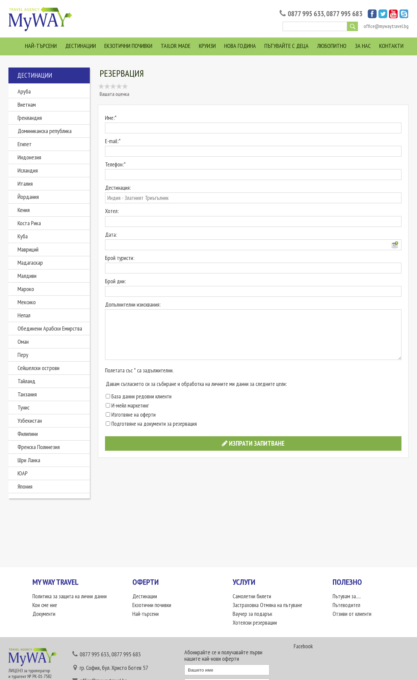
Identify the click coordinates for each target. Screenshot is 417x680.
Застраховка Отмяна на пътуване (267, 605)
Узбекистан (30, 420)
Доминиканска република (45, 131)
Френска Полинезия (39, 447)
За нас (363, 46)
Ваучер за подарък (252, 614)
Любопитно (331, 46)
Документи (43, 614)
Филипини (28, 434)
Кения (24, 210)
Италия (25, 183)
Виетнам (27, 104)
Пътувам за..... (347, 596)
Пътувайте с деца (286, 46)
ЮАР (23, 473)
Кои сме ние (44, 605)
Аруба (24, 91)
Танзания (27, 394)
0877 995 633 (306, 13)
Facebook (303, 646)
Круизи (207, 46)
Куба (23, 236)
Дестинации (80, 46)
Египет (25, 144)
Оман (23, 341)
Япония (25, 486)
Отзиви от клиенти (352, 614)
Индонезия (29, 157)
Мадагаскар (30, 262)
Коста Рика (29, 223)
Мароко (26, 289)
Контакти (391, 46)
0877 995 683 (344, 13)
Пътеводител (346, 605)
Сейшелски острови (38, 368)
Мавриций (28, 249)
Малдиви (27, 276)
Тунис (23, 407)
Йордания (28, 197)
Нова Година (240, 46)
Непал (24, 315)
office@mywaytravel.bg (386, 26)
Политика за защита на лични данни (69, 596)
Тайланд (26, 381)
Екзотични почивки (128, 46)
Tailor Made (175, 46)
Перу (23, 355)
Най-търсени (41, 46)
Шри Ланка (29, 460)
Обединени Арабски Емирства (50, 328)
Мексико (27, 302)
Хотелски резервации (255, 622)
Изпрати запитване (253, 443)
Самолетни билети (252, 596)
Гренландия (30, 118)
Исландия (28, 170)
